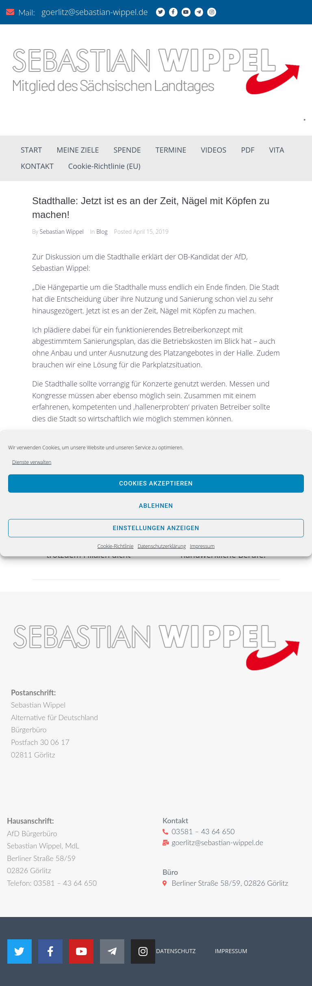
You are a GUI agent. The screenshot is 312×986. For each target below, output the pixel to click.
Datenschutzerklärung (162, 546)
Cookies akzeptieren (156, 483)
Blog (101, 231)
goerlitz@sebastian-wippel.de (94, 11)
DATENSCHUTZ (176, 951)
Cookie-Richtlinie (116, 546)
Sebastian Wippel (62, 231)
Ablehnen (156, 505)
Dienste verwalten (31, 461)
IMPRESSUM (230, 951)
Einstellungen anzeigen (156, 528)
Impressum (202, 546)
